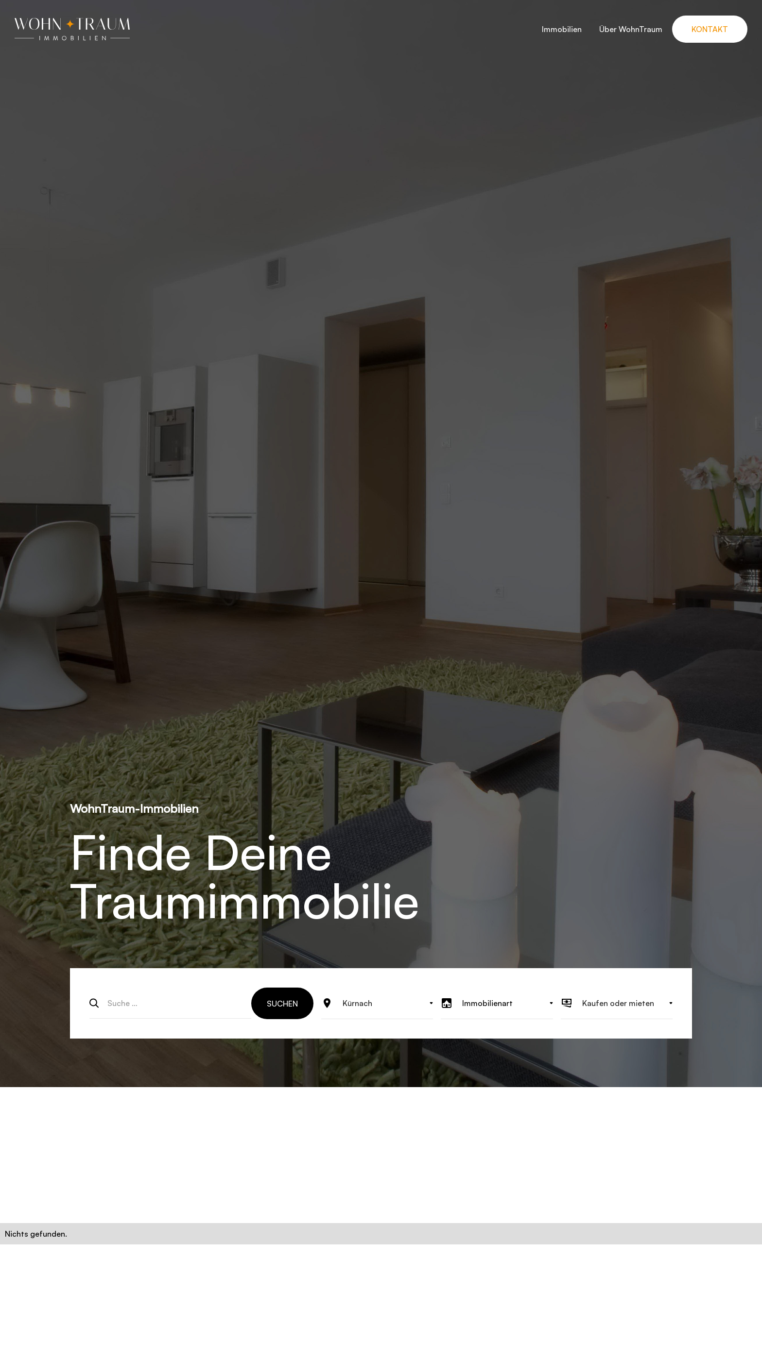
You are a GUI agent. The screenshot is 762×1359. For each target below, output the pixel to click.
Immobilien (562, 29)
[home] (72, 29)
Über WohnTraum (630, 29)
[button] (377, 1003)
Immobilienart (487, 1003)
